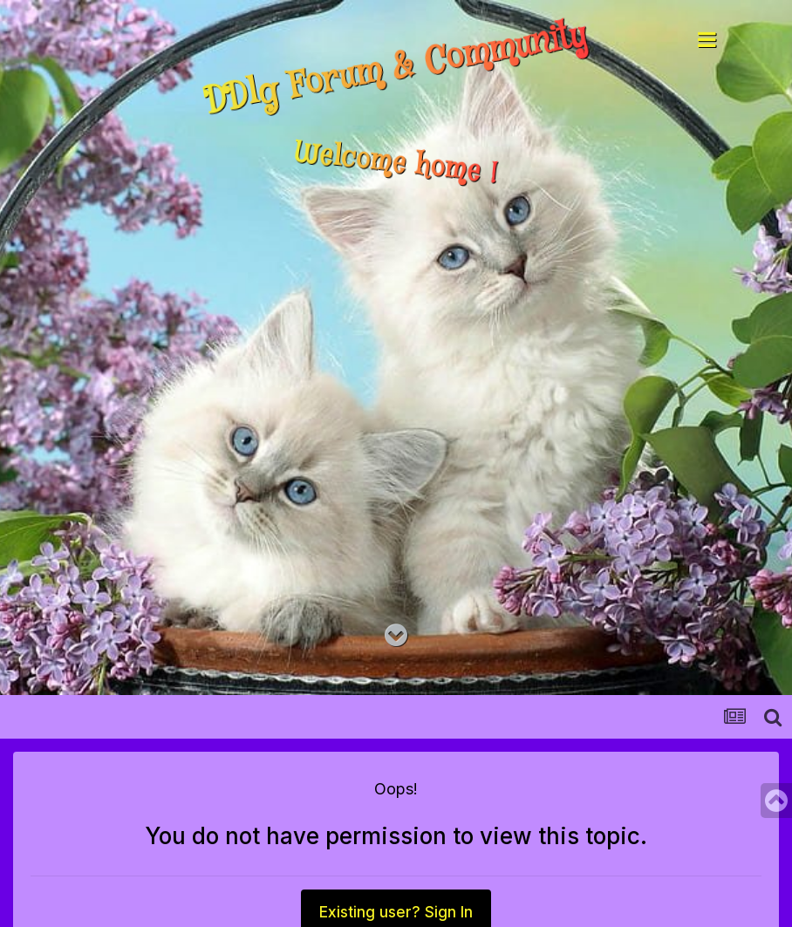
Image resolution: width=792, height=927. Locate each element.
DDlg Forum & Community (396, 68)
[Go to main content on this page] (396, 636)
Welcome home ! (396, 164)
